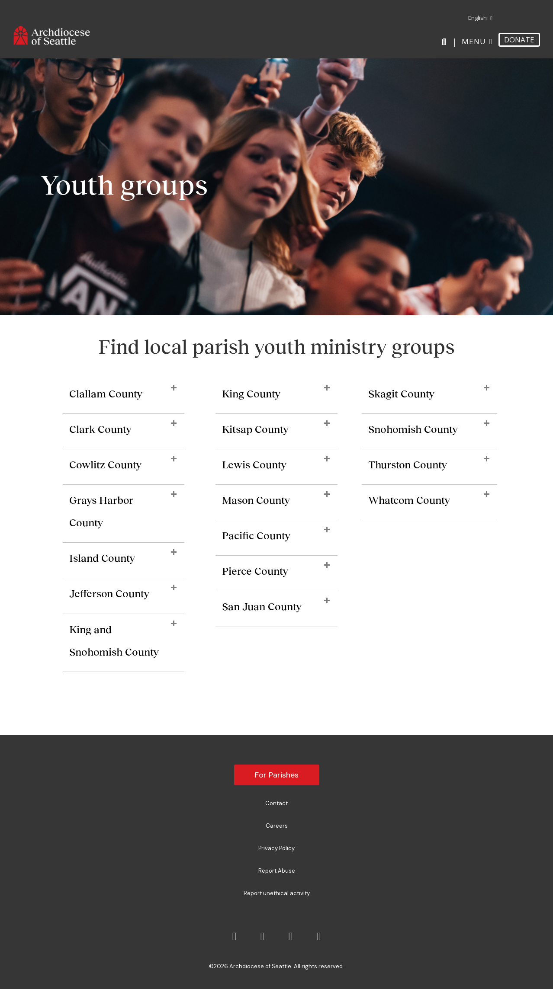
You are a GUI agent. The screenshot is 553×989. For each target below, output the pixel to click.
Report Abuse (276, 870)
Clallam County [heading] (105, 394)
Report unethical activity (277, 893)
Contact (276, 803)
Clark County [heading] (100, 429)
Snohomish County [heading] (413, 429)
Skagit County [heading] (401, 394)
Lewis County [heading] (254, 464)
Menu (474, 41)
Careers (277, 825)
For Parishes (277, 775)
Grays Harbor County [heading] (101, 511)
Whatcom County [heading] (409, 500)
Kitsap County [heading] (255, 429)
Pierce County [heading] (255, 571)
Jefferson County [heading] (109, 593)
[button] (173, 388)
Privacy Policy (276, 848)
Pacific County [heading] (256, 535)
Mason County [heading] (256, 500)
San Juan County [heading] (262, 606)
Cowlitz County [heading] (105, 464)
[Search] (445, 42)
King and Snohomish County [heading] (114, 641)
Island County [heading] (102, 558)
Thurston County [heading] (407, 464)
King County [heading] (251, 394)
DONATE (519, 40)
